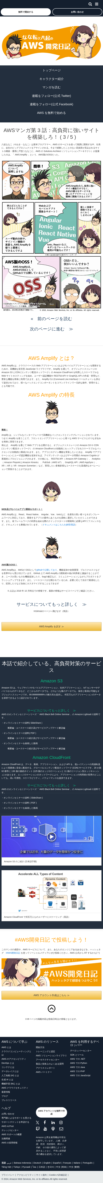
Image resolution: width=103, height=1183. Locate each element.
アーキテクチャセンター (47, 1059)
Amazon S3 (51, 681)
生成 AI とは (7, 1079)
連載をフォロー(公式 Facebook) (51, 104)
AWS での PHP (77, 1071)
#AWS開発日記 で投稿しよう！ (51, 940)
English (47, 1163)
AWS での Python (78, 1063)
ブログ (5, 1096)
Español (57, 1163)
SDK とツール (77, 1055)
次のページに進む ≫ (51, 329)
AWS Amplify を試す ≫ (51, 626)
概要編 (11, 728)
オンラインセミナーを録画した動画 (21, 808)
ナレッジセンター (10, 1130)
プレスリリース (9, 1100)
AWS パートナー (44, 1072)
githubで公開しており (46, 570)
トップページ (51, 70)
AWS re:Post (8, 1126)
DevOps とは (8, 1063)
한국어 (50, 1167)
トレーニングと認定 (45, 1051)
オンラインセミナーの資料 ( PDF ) (20, 803)
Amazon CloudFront (51, 757)
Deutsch (37, 1163)
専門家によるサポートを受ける (16, 1118)
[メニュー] (96, 3)
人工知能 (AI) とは (10, 1075)
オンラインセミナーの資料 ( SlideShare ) (23, 798)
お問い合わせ (8, 1114)
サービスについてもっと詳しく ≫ (52, 604)
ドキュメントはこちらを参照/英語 (59, 524)
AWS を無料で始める (51, 112)
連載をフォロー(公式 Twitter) (51, 96)
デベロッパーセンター (80, 1050)
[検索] (90, 3)
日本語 (42, 1167)
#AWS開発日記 (13, 953)
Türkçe (16, 1167)
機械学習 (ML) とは (11, 1083)
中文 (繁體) (74, 1167)
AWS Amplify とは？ (51, 358)
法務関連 (6, 1138)
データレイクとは (10, 1071)
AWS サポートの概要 (12, 1134)
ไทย (34, 1167)
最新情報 (6, 1092)
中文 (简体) (61, 1167)
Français (67, 1163)
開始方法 (40, 1047)
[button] (26, 12)
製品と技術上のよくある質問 (50, 1064)
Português (88, 1163)
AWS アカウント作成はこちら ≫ (51, 995)
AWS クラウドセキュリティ (15, 1088)
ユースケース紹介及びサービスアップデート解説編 (40, 728)
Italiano (77, 1163)
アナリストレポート (45, 1068)
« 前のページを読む (51, 318)
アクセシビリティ (25, 1175)
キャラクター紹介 (51, 79)
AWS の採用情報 (9, 1142)
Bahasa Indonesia (22, 1163)
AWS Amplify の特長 (51, 395)
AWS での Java (77, 1067)
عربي (9, 1163)
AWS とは (6, 1047)
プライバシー (8, 1175)
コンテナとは (8, 1067)
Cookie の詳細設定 (58, 1175)
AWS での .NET (77, 1059)
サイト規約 (41, 1175)
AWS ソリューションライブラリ (51, 1055)
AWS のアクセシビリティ (14, 1059)
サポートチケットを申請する (15, 1122)
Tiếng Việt (6, 1167)
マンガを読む (51, 87)
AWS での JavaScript (80, 1075)
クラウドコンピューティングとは (16, 1053)
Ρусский (26, 1167)
